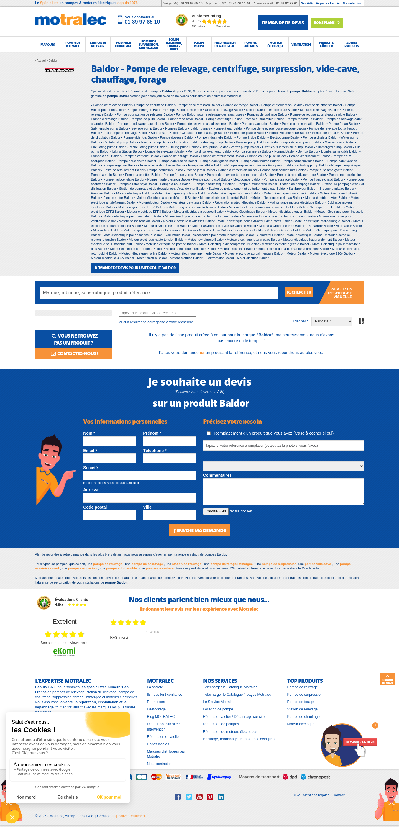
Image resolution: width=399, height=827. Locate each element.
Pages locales (158, 743)
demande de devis (283, 22)
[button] (47, 44)
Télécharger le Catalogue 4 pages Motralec (237, 694)
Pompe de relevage (302, 686)
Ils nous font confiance (164, 694)
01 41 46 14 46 (239, 3)
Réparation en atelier (163, 736)
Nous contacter (159, 763)
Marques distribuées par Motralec (166, 753)
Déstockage (156, 709)
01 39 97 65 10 (191, 3)
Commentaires (217, 475)
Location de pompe (218, 709)
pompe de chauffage (147, 563)
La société (155, 686)
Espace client (327, 3)
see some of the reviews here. (64, 642)
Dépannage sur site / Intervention (163, 726)
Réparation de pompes (221, 723)
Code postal (95, 507)
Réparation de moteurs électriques (230, 731)
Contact (338, 794)
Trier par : (300, 321)
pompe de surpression (279, 563)
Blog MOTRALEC (161, 716)
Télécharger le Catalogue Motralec (230, 686)
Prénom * (152, 432)
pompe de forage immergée (231, 563)
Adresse (91, 489)
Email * (90, 450)
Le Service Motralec (218, 701)
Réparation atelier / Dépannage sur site (234, 716)
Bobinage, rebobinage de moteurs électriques (239, 738)
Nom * (89, 432)
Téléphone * (154, 450)
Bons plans (332, 22)
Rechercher (301, 292)
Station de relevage (302, 709)
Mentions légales (316, 794)
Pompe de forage (300, 701)
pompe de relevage (107, 563)
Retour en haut (387, 679)
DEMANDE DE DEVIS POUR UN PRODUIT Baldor (132, 267)
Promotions (156, 701)
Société (307, 3)
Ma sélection (352, 3)
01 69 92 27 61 (287, 3)
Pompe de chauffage (303, 716)
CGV (296, 794)
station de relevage (186, 563)
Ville (147, 507)
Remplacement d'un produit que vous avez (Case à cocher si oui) (270, 432)
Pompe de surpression (305, 694)
